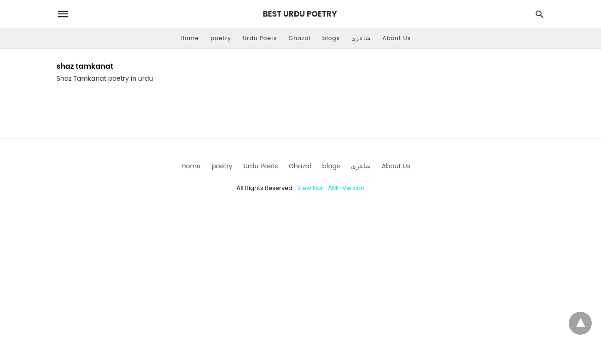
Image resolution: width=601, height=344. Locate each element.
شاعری (361, 38)
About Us (396, 38)
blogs (331, 38)
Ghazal (300, 38)
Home (190, 38)
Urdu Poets (260, 38)
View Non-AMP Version (330, 188)
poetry (220, 38)
